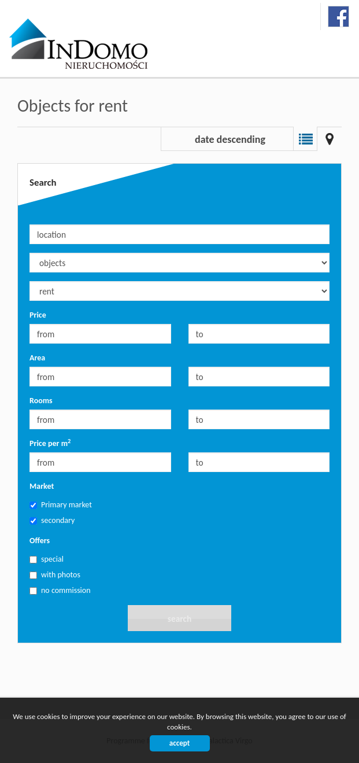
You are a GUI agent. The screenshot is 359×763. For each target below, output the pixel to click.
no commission (60, 590)
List (305, 139)
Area (37, 358)
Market (41, 486)
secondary (52, 520)
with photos (54, 575)
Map (329, 139)
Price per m (50, 443)
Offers (39, 540)
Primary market (60, 505)
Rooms (41, 401)
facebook (338, 16)
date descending (230, 139)
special (46, 559)
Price (37, 315)
